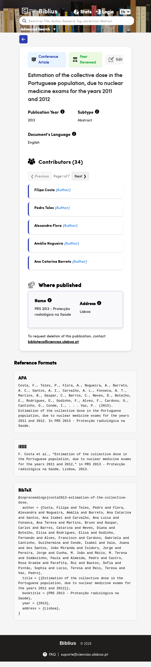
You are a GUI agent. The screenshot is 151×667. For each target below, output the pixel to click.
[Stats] (82, 11)
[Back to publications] (23, 39)
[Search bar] (80, 20)
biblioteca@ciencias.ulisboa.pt (53, 341)
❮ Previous (40, 176)
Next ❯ (80, 176)
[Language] (125, 11)
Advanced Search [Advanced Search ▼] (38, 29)
